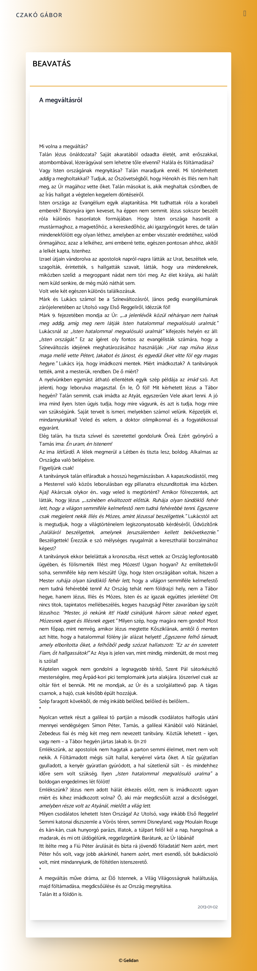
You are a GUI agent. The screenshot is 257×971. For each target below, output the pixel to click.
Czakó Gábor (39, 15)
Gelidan (131, 961)
